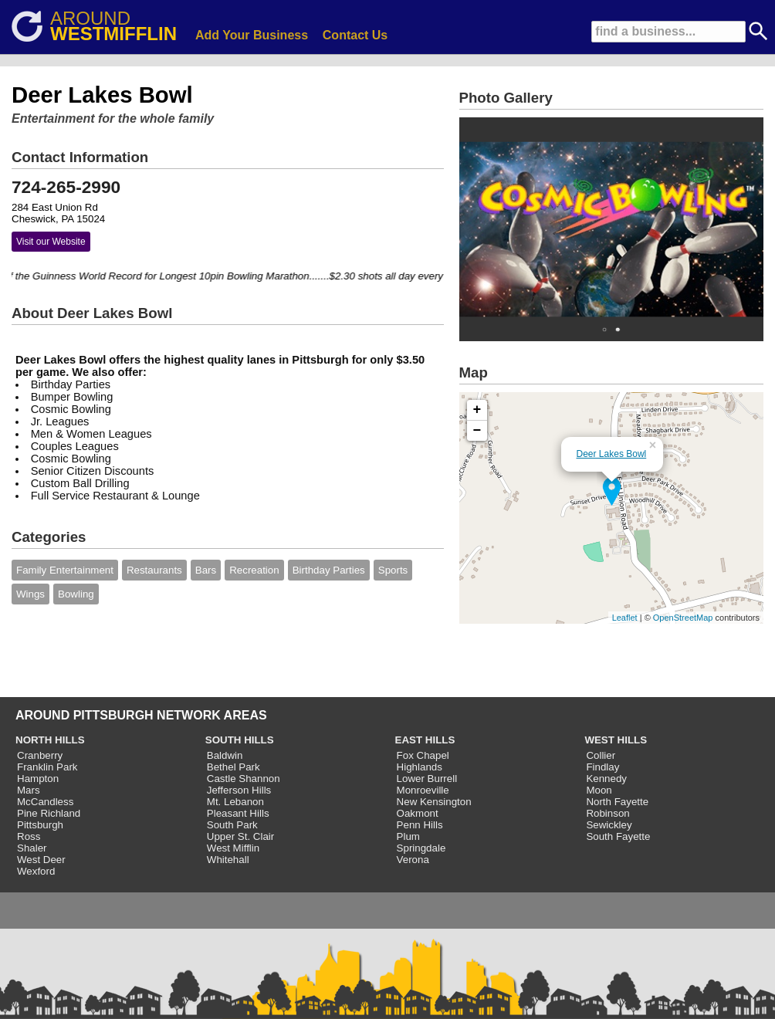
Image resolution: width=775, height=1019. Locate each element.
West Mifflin (233, 848)
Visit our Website (51, 241)
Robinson (607, 813)
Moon (598, 790)
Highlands (419, 767)
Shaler (32, 848)
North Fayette (617, 801)
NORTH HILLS (50, 740)
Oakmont (417, 813)
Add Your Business (251, 35)
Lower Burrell (427, 778)
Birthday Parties (329, 570)
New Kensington (434, 801)
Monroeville (423, 790)
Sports (393, 570)
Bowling (76, 594)
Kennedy (606, 778)
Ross (28, 836)
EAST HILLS (425, 740)
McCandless (45, 801)
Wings (30, 594)
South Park (232, 825)
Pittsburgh (40, 825)
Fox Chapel (423, 755)
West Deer (41, 859)
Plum (408, 836)
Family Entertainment (64, 570)
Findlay (602, 767)
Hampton (38, 778)
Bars (205, 570)
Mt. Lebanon (235, 801)
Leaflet (625, 617)
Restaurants (154, 570)
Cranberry (40, 755)
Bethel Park (233, 767)
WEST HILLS (615, 740)
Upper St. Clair (240, 836)
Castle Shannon (243, 778)
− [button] (477, 430)
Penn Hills (420, 825)
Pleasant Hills (238, 813)
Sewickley (608, 825)
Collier (600, 755)
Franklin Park (47, 767)
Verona (413, 859)
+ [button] (477, 410)
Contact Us (355, 35)
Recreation (254, 570)
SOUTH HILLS (239, 740)
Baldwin (225, 755)
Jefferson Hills (239, 790)
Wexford (36, 871)
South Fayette (618, 836)
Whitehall (228, 859)
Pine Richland (48, 813)
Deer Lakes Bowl (612, 454)
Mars (28, 790)
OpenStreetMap (683, 617)
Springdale (421, 848)
